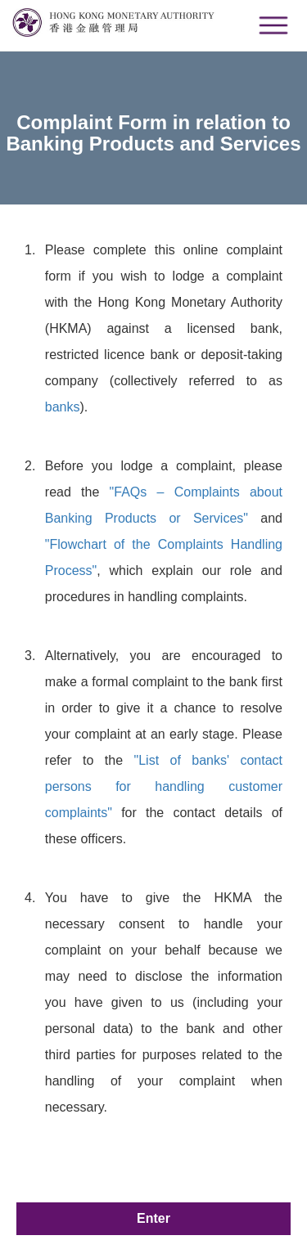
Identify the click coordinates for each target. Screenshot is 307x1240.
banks (62, 407)
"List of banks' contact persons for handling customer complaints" (163, 786)
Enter (153, 1218)
